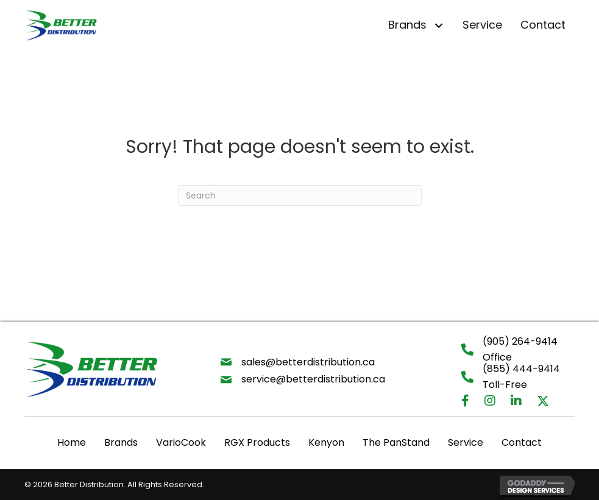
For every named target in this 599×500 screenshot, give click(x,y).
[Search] (300, 195)
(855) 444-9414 (521, 369)
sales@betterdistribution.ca (308, 362)
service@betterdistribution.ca (313, 379)
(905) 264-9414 (520, 341)
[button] (438, 25)
